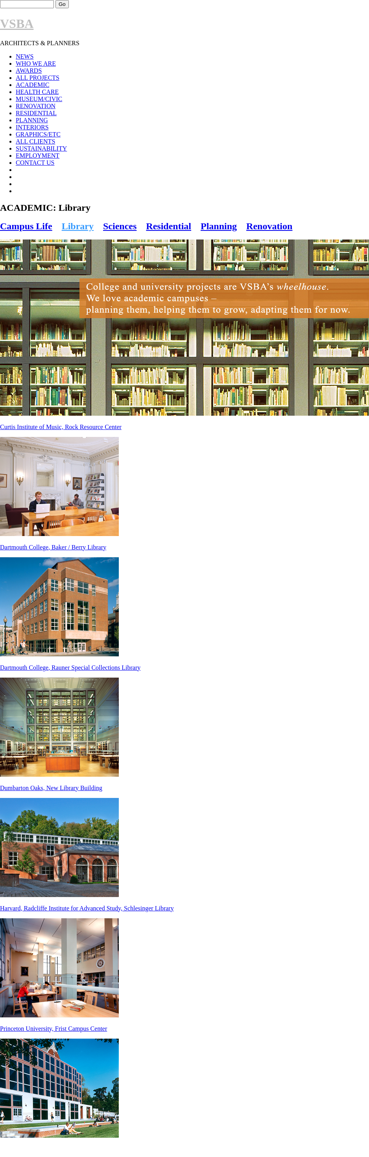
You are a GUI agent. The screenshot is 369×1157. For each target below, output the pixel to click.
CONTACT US (35, 162)
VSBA (16, 24)
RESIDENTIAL (36, 113)
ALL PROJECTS (37, 77)
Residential (168, 226)
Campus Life (26, 226)
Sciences (120, 226)
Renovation (269, 226)
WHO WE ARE (36, 63)
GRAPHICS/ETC (38, 134)
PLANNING (32, 120)
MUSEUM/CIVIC (39, 99)
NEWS (24, 56)
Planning (219, 226)
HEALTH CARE (37, 91)
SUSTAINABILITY (41, 148)
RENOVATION (35, 106)
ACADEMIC (32, 84)
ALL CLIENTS (35, 141)
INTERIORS (32, 127)
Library (78, 226)
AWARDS (29, 70)
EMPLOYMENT (37, 155)
